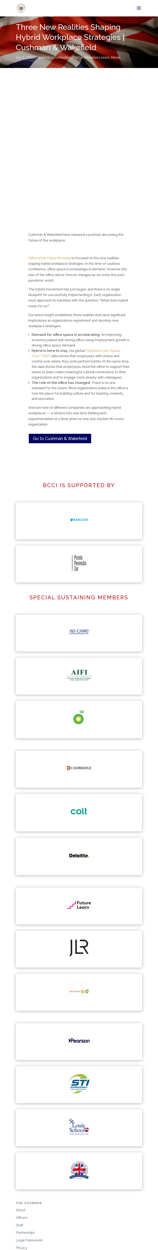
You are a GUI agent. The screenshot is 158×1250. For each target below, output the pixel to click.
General (43, 57)
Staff (19, 1225)
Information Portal (67, 57)
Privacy (21, 1248)
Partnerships (25, 1233)
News (116, 57)
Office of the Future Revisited (49, 258)
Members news (97, 57)
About (20, 1210)
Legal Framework (29, 1240)
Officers (21, 1218)
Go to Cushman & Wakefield (60, 438)
